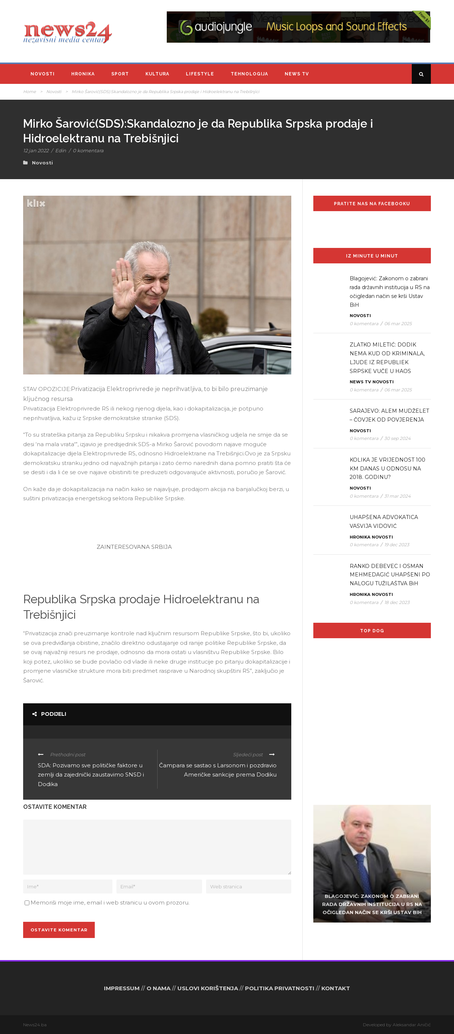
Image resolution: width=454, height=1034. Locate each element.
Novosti (42, 74)
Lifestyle (200, 74)
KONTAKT (335, 988)
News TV (297, 74)
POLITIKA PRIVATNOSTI (279, 988)
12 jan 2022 (35, 150)
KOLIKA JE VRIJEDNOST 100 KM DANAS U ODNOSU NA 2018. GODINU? (387, 468)
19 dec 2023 (396, 544)
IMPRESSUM (122, 988)
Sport (120, 74)
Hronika (83, 74)
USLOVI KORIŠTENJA (207, 988)
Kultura (157, 74)
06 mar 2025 (398, 323)
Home (29, 91)
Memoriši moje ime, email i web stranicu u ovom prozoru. (110, 902)
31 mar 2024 (397, 496)
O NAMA (158, 988)
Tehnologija (249, 74)
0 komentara (88, 150)
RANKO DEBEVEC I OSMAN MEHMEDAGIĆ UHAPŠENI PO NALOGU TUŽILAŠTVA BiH (390, 575)
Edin (60, 150)
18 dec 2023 (397, 602)
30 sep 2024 (397, 438)
